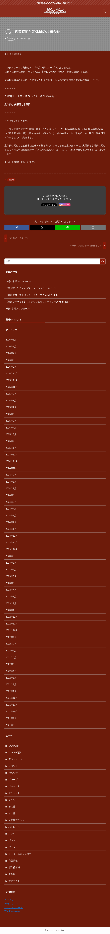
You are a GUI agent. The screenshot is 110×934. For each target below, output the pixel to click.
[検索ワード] (55, 261)
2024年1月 (11, 529)
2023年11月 (12, 542)
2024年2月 (11, 522)
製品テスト (14, 881)
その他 (11, 806)
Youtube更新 (14, 752)
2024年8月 (11, 482)
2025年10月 (12, 387)
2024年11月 (12, 461)
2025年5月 (11, 421)
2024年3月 (11, 515)
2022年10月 (12, 630)
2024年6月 (11, 495)
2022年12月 (12, 617)
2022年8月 (11, 644)
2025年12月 (12, 373)
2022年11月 (12, 623)
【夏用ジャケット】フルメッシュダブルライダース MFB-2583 (38, 302)
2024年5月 (11, 502)
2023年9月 (11, 556)
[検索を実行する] (103, 261)
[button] (16, 227)
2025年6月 (11, 414)
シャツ (11, 800)
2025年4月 (11, 427)
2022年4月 (11, 671)
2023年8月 (11, 563)
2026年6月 (11, 339)
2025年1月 (11, 448)
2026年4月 (11, 353)
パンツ (11, 833)
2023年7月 (11, 569)
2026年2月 (11, 367)
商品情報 (13, 860)
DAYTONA (13, 746)
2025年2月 (11, 441)
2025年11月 (12, 380)
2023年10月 (12, 549)
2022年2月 (11, 684)
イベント (13, 766)
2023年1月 (11, 610)
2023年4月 (11, 590)
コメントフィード (13, 907)
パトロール (14, 827)
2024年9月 (11, 475)
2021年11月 (12, 705)
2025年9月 (11, 394)
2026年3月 (11, 360)
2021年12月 (12, 698)
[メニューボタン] (5, 11)
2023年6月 (11, 576)
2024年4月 (11, 509)
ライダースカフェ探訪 (19, 854)
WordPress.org (12, 911)
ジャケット (14, 786)
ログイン (9, 900)
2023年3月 (11, 596)
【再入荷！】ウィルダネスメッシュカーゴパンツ (31, 288)
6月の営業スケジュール (18, 308)
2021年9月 (11, 718)
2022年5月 (11, 664)
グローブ (13, 779)
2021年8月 (11, 725)
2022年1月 (11, 691)
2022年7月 (11, 650)
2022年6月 (11, 657)
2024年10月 (12, 468)
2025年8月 (11, 400)
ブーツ (11, 847)
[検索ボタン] (104, 11)
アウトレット (15, 759)
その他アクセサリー (18, 820)
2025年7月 (11, 407)
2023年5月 (11, 583)
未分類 (10, 39)
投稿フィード (11, 904)
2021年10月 (12, 711)
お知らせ (13, 773)
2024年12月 (12, 454)
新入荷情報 (14, 867)
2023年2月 (11, 603)
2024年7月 (11, 488)
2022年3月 (11, 678)
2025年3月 (11, 434)
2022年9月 (11, 637)
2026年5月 (11, 346)
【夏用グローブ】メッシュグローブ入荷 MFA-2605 (32, 295)
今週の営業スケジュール (18, 281)
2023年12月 (12, 536)
